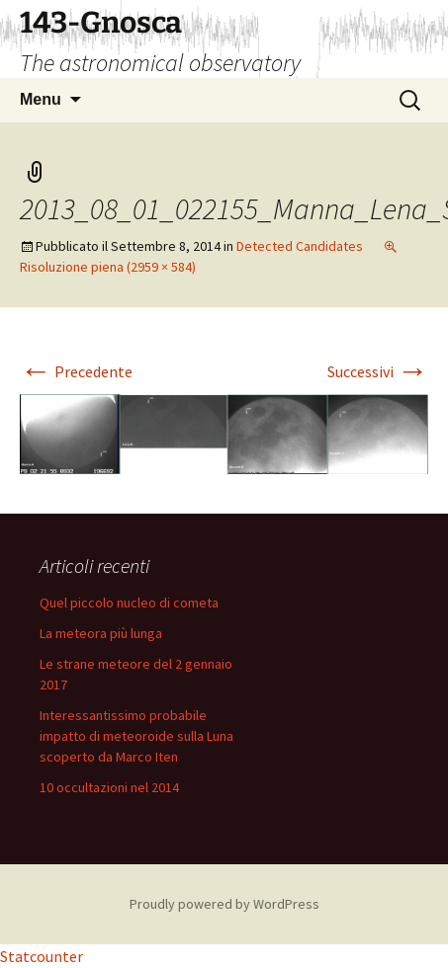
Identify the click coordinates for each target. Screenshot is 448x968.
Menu (40, 99)
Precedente (76, 371)
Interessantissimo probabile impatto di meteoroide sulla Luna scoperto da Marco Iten (136, 736)
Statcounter (41, 956)
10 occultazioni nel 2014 (109, 787)
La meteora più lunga (101, 633)
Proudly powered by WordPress (224, 904)
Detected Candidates (299, 246)
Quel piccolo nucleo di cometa (129, 602)
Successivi (377, 371)
